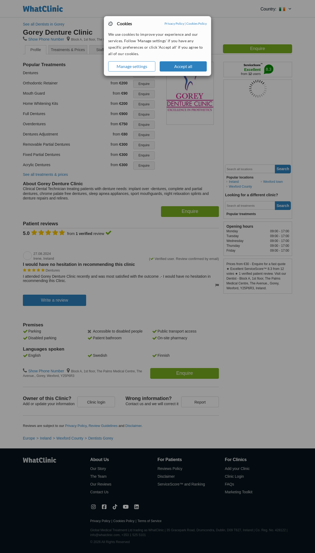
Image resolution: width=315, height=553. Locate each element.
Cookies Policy (196, 24)
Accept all (183, 66)
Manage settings (132, 66)
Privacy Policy (174, 24)
